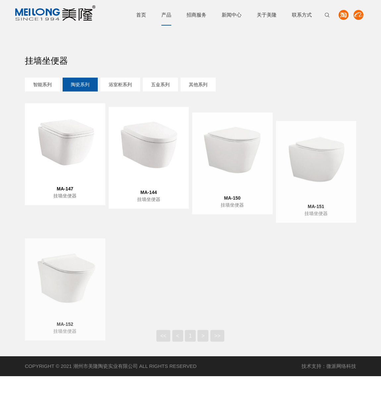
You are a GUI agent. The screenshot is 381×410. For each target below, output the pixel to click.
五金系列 (160, 85)
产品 (166, 15)
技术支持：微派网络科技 (328, 366)
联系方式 (302, 15)
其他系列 (198, 85)
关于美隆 (267, 15)
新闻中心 (232, 15)
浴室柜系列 (120, 85)
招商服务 (196, 15)
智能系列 (42, 85)
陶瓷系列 (80, 85)
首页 (141, 15)
